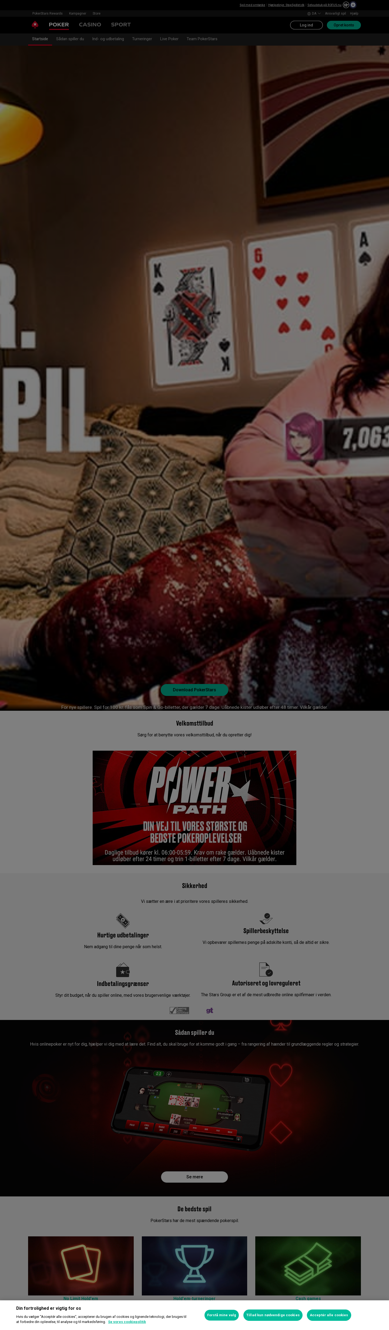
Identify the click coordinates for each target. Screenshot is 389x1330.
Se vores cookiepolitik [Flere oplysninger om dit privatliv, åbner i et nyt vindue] (127, 1322)
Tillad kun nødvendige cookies (273, 1315)
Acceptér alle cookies (329, 1315)
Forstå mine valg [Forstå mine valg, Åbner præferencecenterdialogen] (221, 1315)
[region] (194, 1315)
